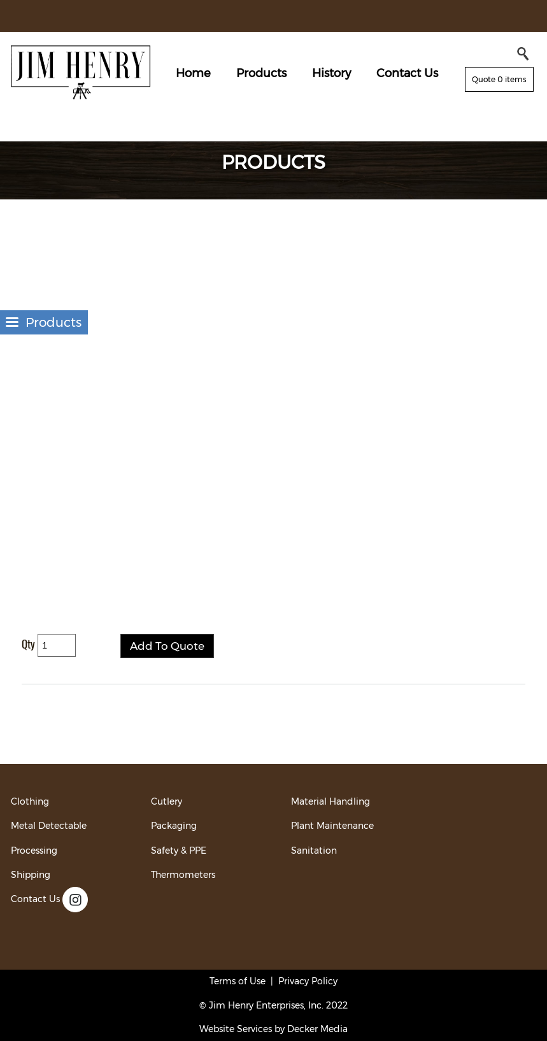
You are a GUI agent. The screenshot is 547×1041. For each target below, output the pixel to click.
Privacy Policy (307, 981)
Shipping (30, 874)
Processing (34, 850)
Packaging (174, 825)
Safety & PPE (178, 850)
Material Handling (330, 801)
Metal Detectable (49, 825)
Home (193, 73)
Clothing (30, 801)
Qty (28, 644)
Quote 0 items (499, 79)
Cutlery (166, 801)
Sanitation (314, 850)
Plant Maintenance (332, 825)
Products (261, 73)
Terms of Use (238, 981)
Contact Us (407, 73)
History (331, 73)
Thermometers (183, 874)
